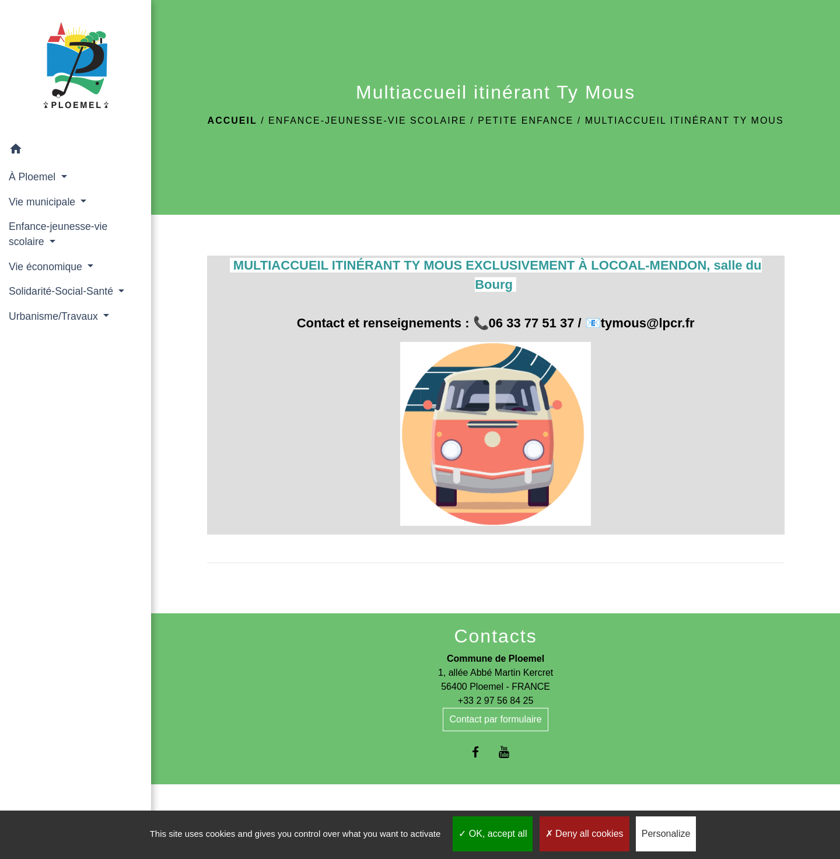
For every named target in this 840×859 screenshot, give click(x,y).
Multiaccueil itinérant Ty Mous (684, 120)
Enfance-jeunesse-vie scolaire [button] (58, 234)
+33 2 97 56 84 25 (495, 701)
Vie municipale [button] (43, 202)
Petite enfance (525, 120)
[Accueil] (76, 68)
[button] (75, 151)
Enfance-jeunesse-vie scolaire (367, 120)
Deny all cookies (584, 834)
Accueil (232, 120)
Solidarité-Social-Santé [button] (62, 291)
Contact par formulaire (495, 719)
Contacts (495, 636)
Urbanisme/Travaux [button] (55, 316)
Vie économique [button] (47, 267)
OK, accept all (493, 834)
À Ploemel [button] (33, 177)
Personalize (666, 834)
